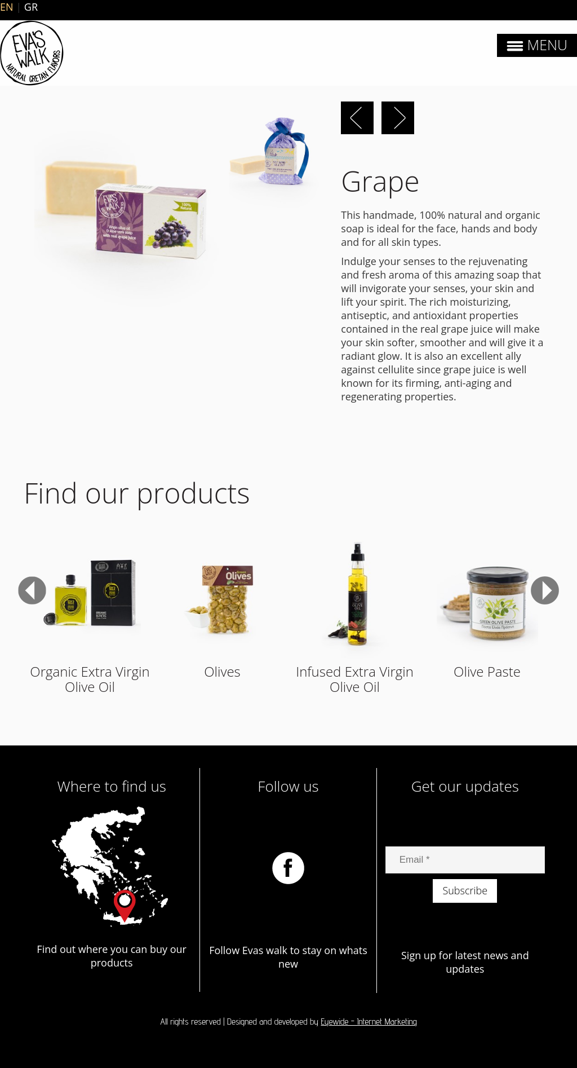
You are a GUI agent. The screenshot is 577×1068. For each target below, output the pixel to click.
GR (31, 7)
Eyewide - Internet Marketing (369, 1021)
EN (7, 7)
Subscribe (464, 890)
